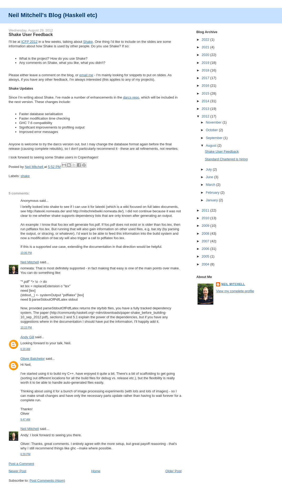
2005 (206, 256)
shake (25, 176)
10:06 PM (26, 252)
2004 (206, 264)
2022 (206, 40)
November (214, 122)
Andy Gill (27, 337)
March (211, 185)
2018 (206, 70)
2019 (206, 63)
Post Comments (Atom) (47, 480)
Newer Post (17, 471)
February (213, 192)
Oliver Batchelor (33, 359)
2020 (206, 55)
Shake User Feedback (222, 151)
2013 (206, 109)
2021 (206, 47)
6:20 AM (25, 349)
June (210, 177)
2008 (206, 233)
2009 (206, 226)
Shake (88, 42)
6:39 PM (26, 454)
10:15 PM (26, 327)
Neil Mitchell (34, 167)
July (209, 169)
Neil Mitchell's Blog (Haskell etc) (52, 15)
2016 (206, 86)
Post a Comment (21, 464)
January (212, 200)
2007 (206, 241)
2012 (206, 116)
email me (86, 75)
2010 (206, 218)
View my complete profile (235, 291)
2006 (206, 249)
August (211, 145)
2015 (206, 93)
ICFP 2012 (29, 42)
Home (95, 471)
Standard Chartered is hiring (226, 159)
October (212, 130)
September (214, 138)
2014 (206, 101)
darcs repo (131, 97)
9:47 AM (25, 419)
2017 (206, 78)
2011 (206, 210)
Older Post (173, 471)
